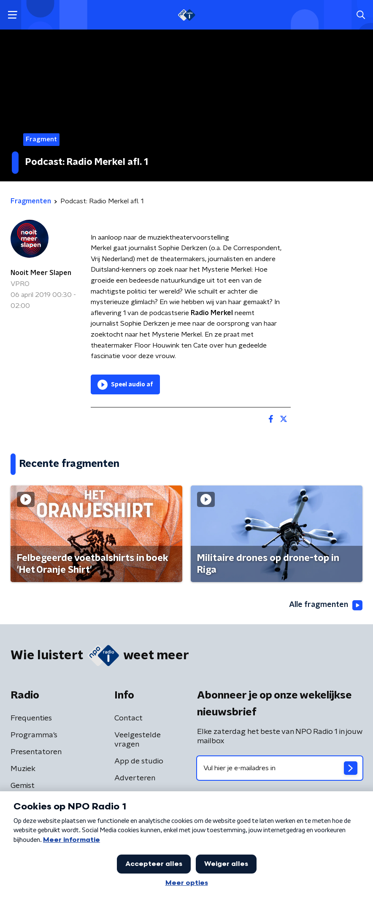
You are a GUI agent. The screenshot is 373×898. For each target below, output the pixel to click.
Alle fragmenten (325, 605)
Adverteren (134, 778)
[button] (12, 15)
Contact (128, 718)
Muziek (23, 769)
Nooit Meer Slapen (41, 273)
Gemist (23, 786)
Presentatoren (36, 752)
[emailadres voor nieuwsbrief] (279, 768)
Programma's (34, 735)
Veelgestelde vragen (137, 739)
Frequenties (31, 718)
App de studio (138, 761)
